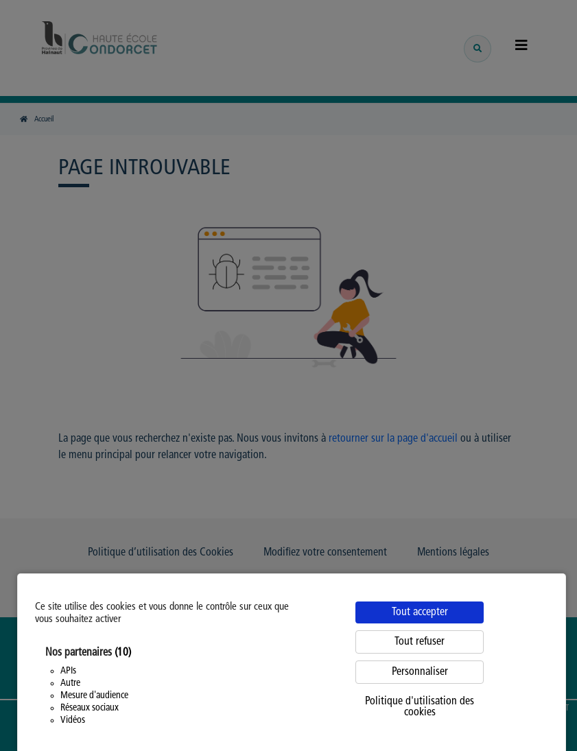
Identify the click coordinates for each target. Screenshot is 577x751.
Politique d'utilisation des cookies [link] (419, 707)
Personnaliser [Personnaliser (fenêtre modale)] (420, 672)
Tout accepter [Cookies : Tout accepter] (420, 612)
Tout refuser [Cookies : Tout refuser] (420, 641)
